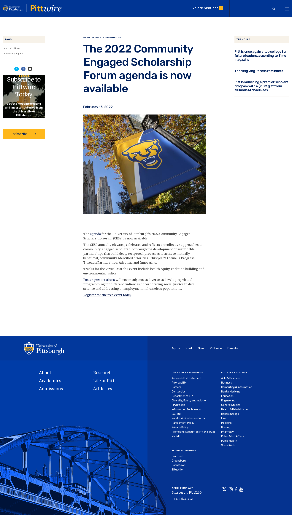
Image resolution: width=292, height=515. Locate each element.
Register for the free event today (107, 295)
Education (227, 396)
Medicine (226, 423)
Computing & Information (236, 387)
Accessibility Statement (186, 378)
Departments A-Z (182, 396)
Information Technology (186, 409)
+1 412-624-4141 (182, 499)
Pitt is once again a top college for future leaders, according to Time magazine (260, 55)
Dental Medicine (230, 391)
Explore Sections (204, 8)
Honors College (230, 414)
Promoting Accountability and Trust (193, 431)
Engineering (228, 400)
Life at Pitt (104, 380)
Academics (50, 380)
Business (226, 382)
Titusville (177, 469)
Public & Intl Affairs (232, 436)
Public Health (229, 440)
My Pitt (176, 436)
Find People (178, 405)
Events (232, 348)
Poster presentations (99, 280)
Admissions (51, 388)
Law (223, 418)
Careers (176, 387)
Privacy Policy (180, 427)
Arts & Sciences (230, 378)
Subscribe (20, 134)
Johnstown (178, 465)
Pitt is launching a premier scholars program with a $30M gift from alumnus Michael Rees (261, 86)
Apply (176, 348)
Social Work (228, 445)
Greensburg (179, 460)
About (45, 372)
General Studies (230, 405)
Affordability (179, 382)
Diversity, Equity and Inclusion (189, 400)
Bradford (177, 456)
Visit (188, 348)
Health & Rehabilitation (235, 409)
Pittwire (216, 348)
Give (201, 348)
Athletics (102, 388)
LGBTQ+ (177, 414)
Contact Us (178, 391)
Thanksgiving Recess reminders (258, 71)
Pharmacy (227, 431)
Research (102, 372)
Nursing (225, 427)
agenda (95, 234)
